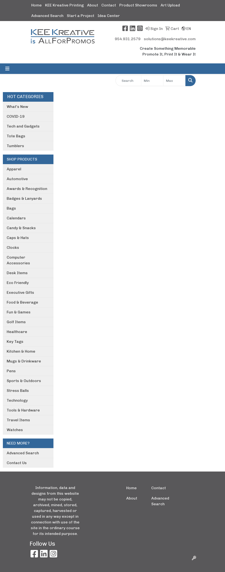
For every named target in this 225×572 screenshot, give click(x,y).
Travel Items (18, 420)
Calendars (16, 218)
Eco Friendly (18, 282)
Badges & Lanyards (24, 198)
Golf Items (16, 322)
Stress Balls (18, 390)
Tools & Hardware (23, 410)
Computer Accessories (18, 260)
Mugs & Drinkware (24, 361)
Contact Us (17, 463)
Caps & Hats (18, 237)
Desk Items (17, 273)
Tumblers (15, 146)
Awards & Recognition (27, 188)
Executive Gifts (20, 292)
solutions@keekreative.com (170, 39)
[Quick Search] (128, 80)
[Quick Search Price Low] (152, 80)
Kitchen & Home (21, 351)
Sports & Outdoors (24, 380)
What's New (17, 106)
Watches (15, 430)
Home (36, 5)
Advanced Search (47, 15)
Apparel (14, 169)
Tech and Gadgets (23, 126)
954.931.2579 (128, 39)
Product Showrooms (138, 5)
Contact (108, 5)
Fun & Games (19, 312)
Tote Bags (16, 136)
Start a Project (80, 15)
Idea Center (109, 15)
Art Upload (170, 5)
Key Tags (15, 341)
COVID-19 (16, 116)
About (92, 5)
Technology (17, 400)
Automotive (17, 179)
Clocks (13, 247)
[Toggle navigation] (7, 68)
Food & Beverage (22, 302)
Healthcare (17, 331)
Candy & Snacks (21, 228)
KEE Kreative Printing (64, 5)
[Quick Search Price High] (174, 80)
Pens (11, 371)
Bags (11, 208)
